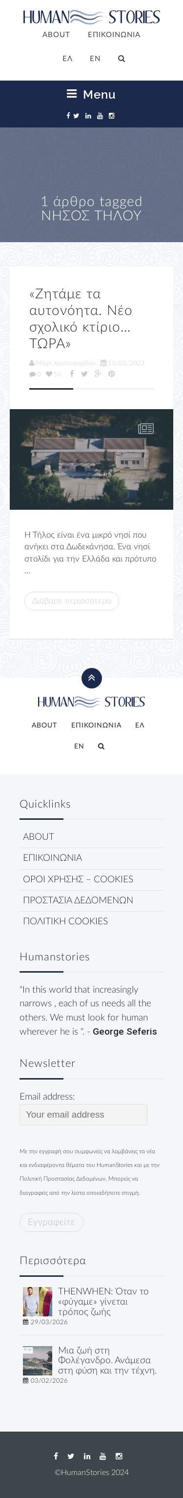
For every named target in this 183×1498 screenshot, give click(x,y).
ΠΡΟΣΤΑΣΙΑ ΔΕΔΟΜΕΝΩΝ (78, 900)
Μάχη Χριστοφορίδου (62, 363)
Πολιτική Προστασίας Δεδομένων (62, 1179)
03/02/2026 (49, 1380)
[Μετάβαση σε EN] (95, 59)
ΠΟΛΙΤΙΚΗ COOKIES (65, 921)
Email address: (83, 1108)
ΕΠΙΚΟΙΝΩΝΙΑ (114, 35)
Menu (91, 94)
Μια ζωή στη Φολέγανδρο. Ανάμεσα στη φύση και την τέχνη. (107, 1361)
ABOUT (56, 35)
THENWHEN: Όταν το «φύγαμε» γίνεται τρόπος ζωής (103, 1302)
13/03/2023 (123, 363)
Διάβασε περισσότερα (71, 601)
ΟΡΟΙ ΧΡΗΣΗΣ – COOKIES (78, 879)
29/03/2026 (49, 1322)
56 (53, 374)
